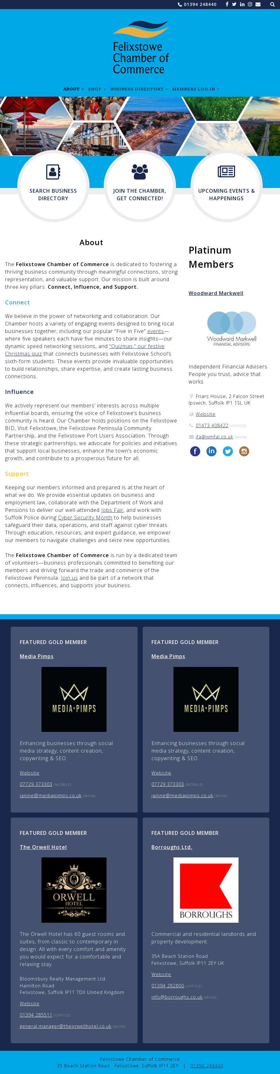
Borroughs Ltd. (171, 847)
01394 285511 (36, 1015)
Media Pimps (37, 656)
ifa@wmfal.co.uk (214, 437)
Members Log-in (193, 89)
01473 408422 (212, 425)
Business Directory (137, 89)
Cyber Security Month (85, 517)
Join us (69, 577)
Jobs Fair (112, 510)
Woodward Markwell (216, 293)
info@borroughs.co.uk (177, 997)
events (155, 331)
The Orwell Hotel (43, 847)
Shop (95, 89)
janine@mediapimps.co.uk (51, 795)
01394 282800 (167, 986)
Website (206, 414)
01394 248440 (200, 4)
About (71, 89)
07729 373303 (36, 784)
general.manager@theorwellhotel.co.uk (66, 1026)
